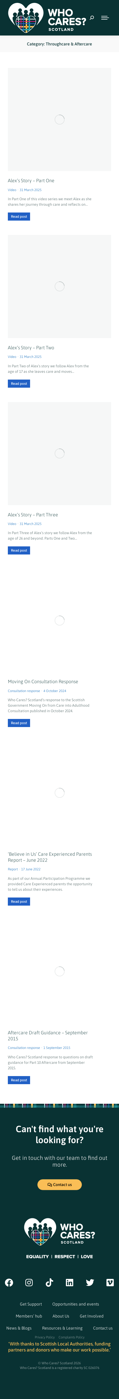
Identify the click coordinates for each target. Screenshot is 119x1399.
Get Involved (92, 1316)
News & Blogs (19, 1328)
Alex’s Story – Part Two (31, 347)
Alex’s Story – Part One (31, 180)
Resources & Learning (62, 1328)
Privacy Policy (45, 1337)
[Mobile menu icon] (105, 17)
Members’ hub (29, 1316)
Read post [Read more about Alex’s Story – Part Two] (19, 383)
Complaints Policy (71, 1337)
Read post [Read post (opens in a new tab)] (19, 723)
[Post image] (59, 119)
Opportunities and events (75, 1304)
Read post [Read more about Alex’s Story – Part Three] (19, 550)
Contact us (103, 1328)
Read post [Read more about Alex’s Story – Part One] (19, 216)
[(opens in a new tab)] (59, 620)
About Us (61, 1316)
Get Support (31, 1304)
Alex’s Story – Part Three (33, 514)
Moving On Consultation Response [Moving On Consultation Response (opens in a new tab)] (43, 681)
